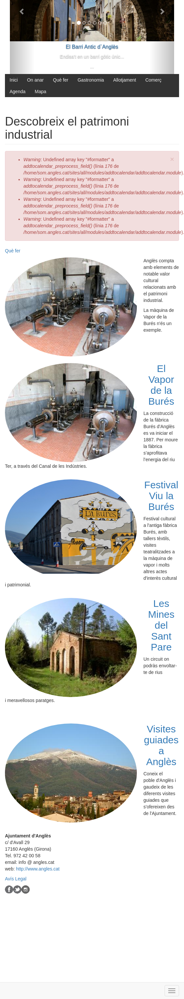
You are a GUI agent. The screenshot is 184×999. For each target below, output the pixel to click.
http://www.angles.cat (37, 868)
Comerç (153, 80)
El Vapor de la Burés (161, 385)
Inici (14, 80)
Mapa (40, 91)
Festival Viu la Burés (161, 495)
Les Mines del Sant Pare (161, 625)
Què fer (61, 80)
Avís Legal (15, 878)
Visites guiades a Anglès (161, 745)
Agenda (17, 91)
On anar (35, 80)
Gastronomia (90, 80)
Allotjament (124, 80)
